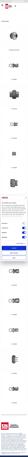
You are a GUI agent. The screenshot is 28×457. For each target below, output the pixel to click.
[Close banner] (25, 197)
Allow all (14, 248)
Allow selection (14, 253)
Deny (14, 257)
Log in (15, 6)
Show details (20, 243)
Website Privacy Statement (14, 453)
